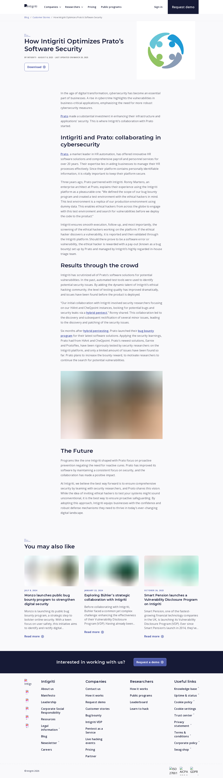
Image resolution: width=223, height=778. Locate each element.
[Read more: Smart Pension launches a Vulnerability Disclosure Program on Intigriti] (171, 571)
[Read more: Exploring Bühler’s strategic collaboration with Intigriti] (111, 571)
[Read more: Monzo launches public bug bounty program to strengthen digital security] (51, 571)
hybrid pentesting (96, 331)
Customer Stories (41, 17)
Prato (64, 116)
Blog (26, 17)
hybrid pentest (96, 313)
